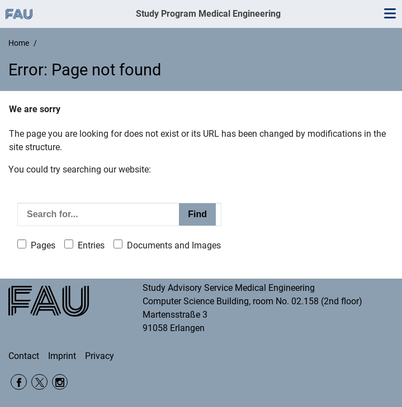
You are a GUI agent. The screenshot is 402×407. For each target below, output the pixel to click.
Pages (43, 245)
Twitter (39, 382)
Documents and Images (174, 245)
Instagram (60, 382)
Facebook (19, 382)
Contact (23, 356)
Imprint (62, 356)
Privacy (99, 356)
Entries (91, 245)
